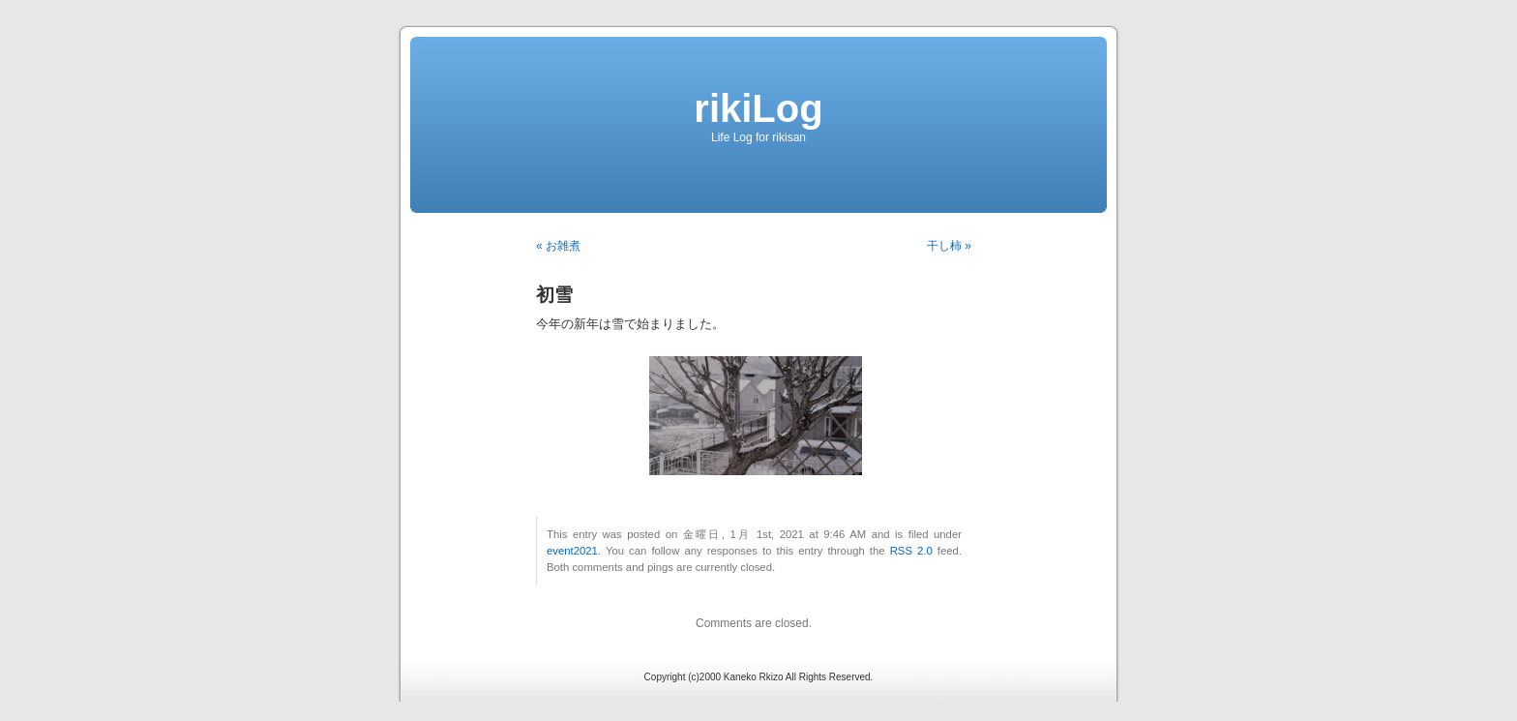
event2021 (572, 550)
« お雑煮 (558, 246)
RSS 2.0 (911, 550)
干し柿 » (949, 246)
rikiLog (758, 108)
